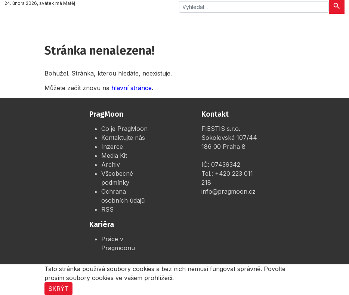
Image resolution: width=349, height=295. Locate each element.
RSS (107, 209)
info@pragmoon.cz (228, 191)
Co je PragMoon (124, 128)
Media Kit (114, 155)
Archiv (110, 164)
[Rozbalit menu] (334, 24)
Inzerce (112, 146)
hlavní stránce (131, 88)
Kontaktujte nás (123, 137)
